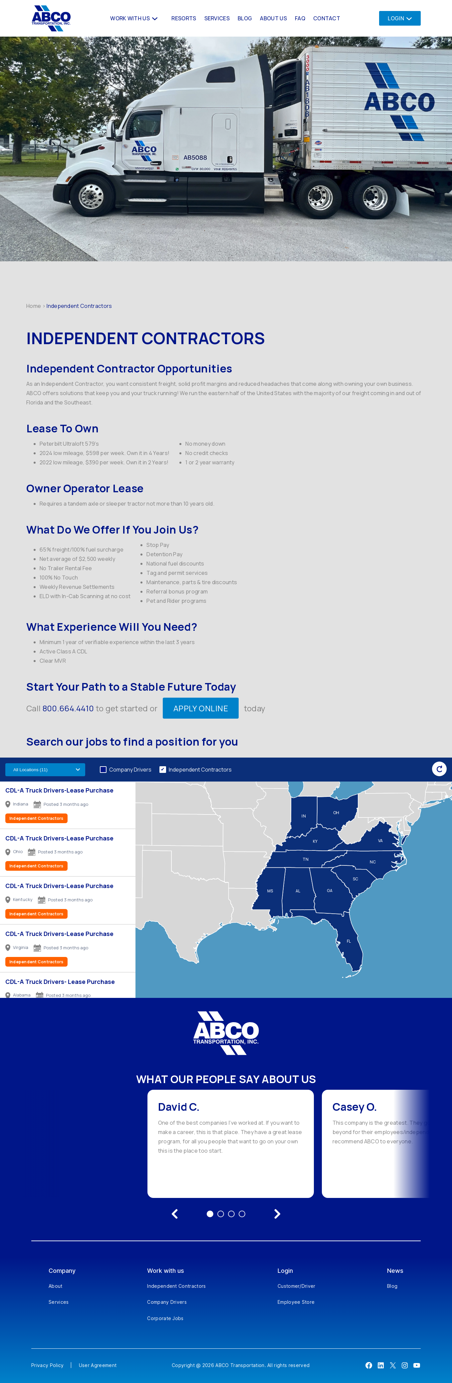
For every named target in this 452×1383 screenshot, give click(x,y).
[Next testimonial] (277, 1214)
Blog (392, 1286)
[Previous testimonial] (175, 1214)
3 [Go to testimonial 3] (231, 1214)
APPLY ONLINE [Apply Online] (200, 708)
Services (59, 1302)
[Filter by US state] (45, 769)
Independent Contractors (200, 769)
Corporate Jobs (165, 1318)
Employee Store (296, 1302)
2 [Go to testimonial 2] (220, 1214)
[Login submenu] (407, 18)
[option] (230, 1144)
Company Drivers (130, 769)
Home (33, 306)
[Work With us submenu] (154, 18)
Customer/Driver (297, 1286)
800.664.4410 (68, 708)
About (56, 1286)
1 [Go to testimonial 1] (210, 1214)
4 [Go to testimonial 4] (242, 1214)
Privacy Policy (47, 1365)
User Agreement (97, 1365)
